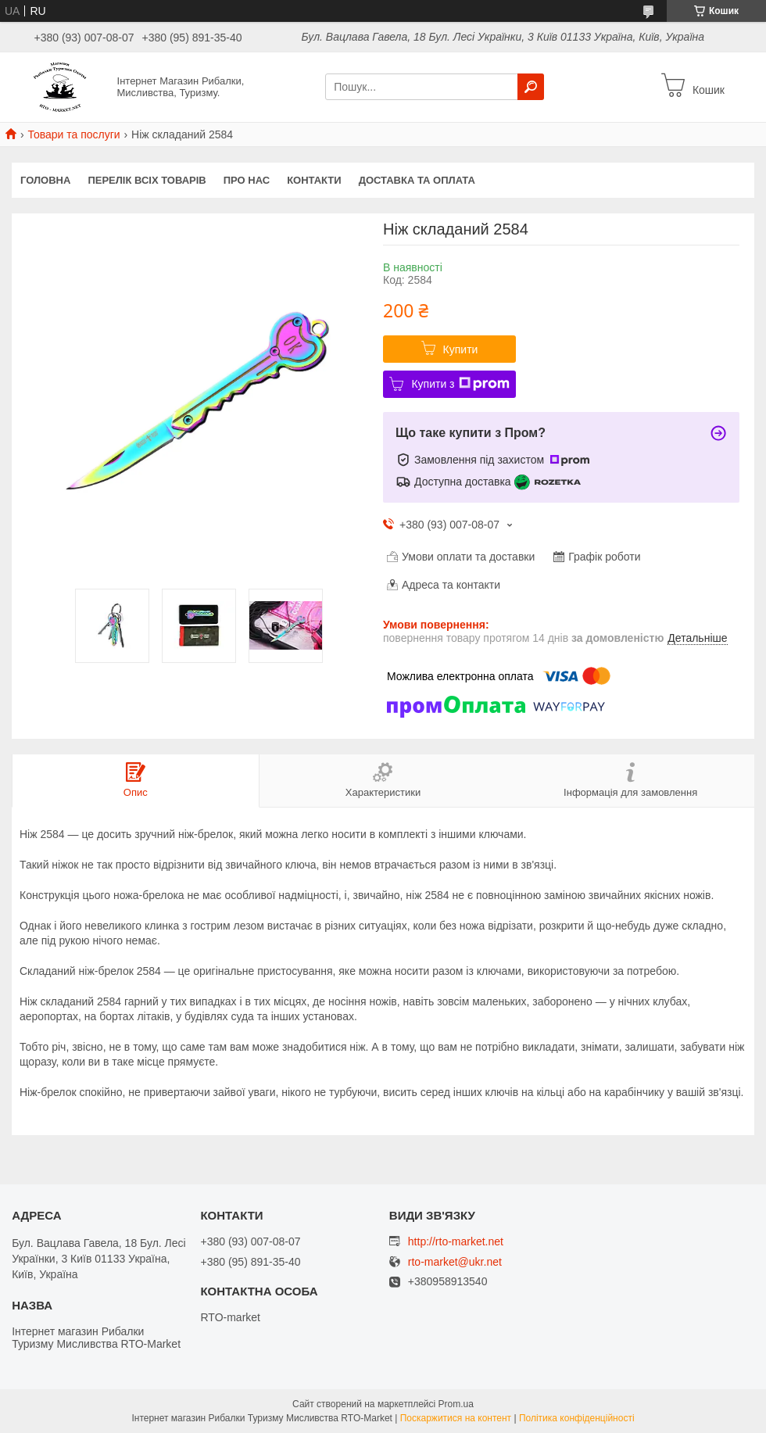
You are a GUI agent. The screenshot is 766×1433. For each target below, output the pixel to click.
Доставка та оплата (417, 180)
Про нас (247, 180)
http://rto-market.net (455, 1241)
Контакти (314, 180)
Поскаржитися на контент (455, 1418)
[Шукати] (530, 86)
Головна (45, 180)
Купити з (460, 384)
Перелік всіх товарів (147, 180)
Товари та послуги (73, 134)
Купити (460, 349)
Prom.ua (456, 1404)
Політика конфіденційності (577, 1418)
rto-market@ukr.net (455, 1262)
